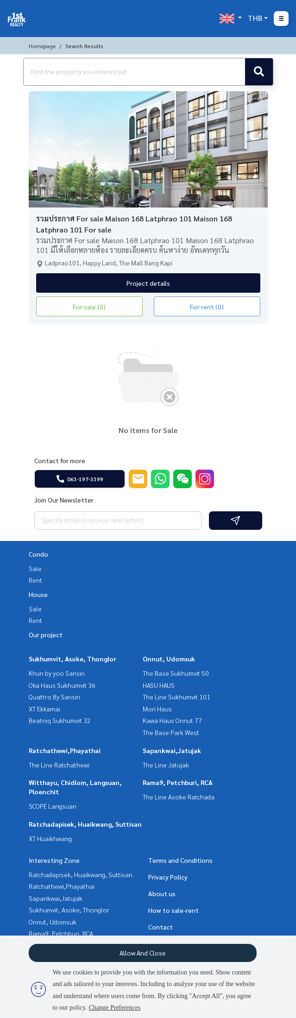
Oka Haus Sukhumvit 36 (62, 685)
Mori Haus (157, 708)
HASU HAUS (159, 685)
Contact (160, 927)
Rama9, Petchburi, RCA (178, 782)
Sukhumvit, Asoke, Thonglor (72, 658)
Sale (35, 568)
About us (162, 893)
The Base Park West (171, 732)
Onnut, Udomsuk (169, 658)
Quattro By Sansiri (54, 696)
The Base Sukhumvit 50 (176, 673)
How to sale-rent (173, 910)
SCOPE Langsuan (52, 806)
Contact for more (59, 460)
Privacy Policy (168, 877)
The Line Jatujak (166, 764)
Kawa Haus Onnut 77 (172, 720)
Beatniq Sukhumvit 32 (60, 720)
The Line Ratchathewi (59, 764)
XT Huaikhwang (50, 838)
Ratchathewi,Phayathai (65, 750)
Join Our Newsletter (64, 500)
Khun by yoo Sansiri (57, 673)
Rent (35, 580)
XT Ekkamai (44, 708)
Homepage (42, 46)
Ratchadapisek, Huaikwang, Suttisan (85, 824)
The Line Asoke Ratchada (178, 796)
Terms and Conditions (180, 860)
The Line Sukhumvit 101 (176, 696)
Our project (46, 634)
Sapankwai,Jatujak (172, 750)
